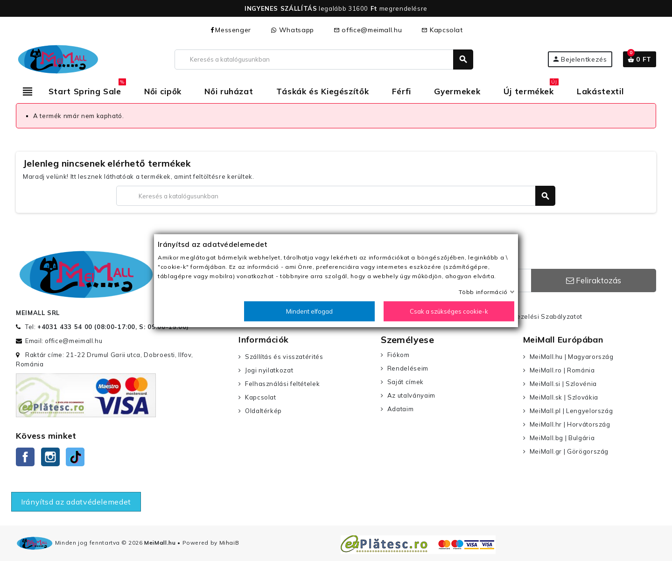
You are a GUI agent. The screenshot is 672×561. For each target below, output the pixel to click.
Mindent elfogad (309, 311)
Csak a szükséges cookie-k (449, 311)
